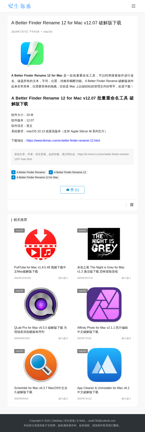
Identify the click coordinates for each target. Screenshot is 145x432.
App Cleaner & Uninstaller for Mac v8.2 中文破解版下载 (103, 390)
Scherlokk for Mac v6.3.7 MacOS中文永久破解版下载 (40, 390)
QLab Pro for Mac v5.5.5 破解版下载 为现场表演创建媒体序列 (40, 329)
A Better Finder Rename (31, 172)
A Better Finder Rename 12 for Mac (37, 177)
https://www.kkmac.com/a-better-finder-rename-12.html (63, 140)
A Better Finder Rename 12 (70, 172)
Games (82, 230)
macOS (48, 31)
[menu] (133, 6)
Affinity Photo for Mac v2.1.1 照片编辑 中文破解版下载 (102, 329)
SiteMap (57, 420)
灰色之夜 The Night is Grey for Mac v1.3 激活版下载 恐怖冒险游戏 (101, 269)
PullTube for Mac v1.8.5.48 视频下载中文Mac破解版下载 (40, 269)
